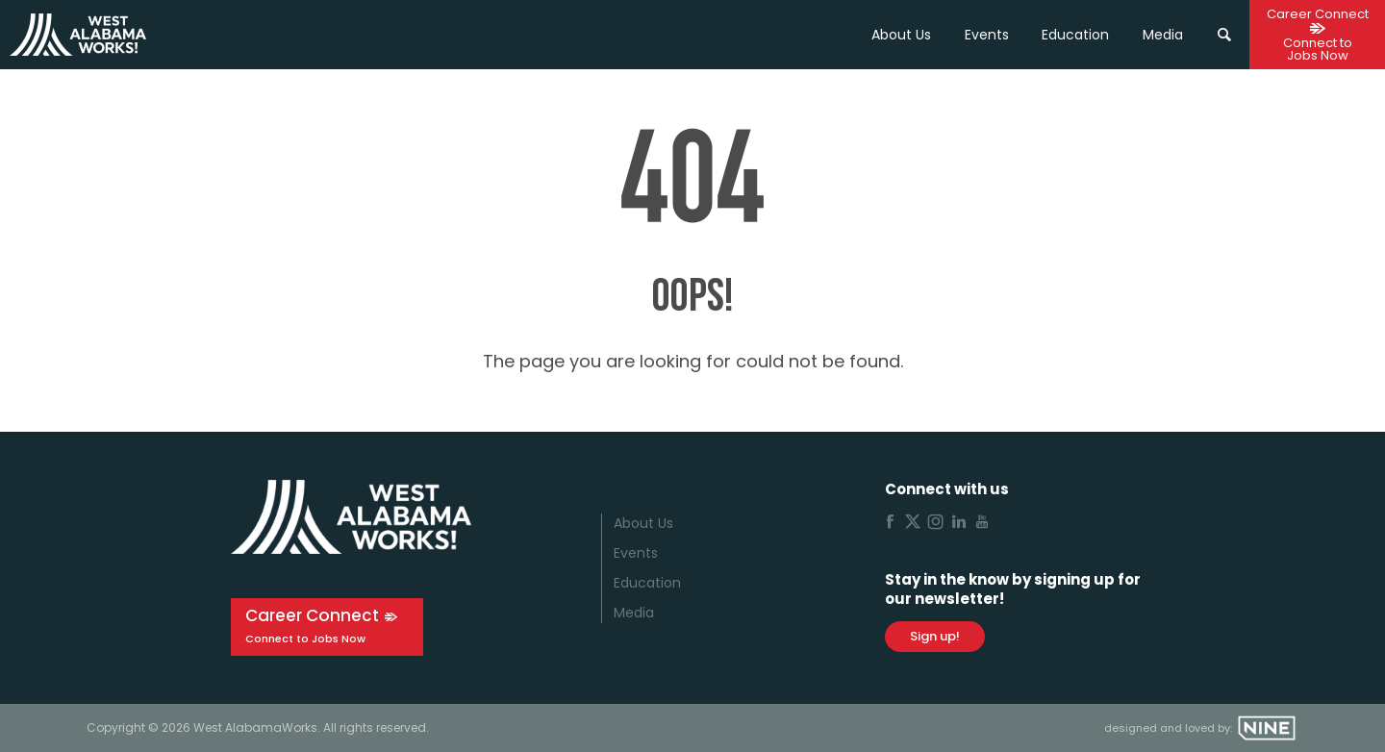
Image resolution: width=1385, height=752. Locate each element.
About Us (901, 34)
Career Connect (312, 615)
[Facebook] (889, 524)
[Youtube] (982, 524)
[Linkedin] (959, 524)
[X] (912, 524)
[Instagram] (936, 524)
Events (987, 34)
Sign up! (935, 636)
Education (647, 582)
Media (634, 612)
